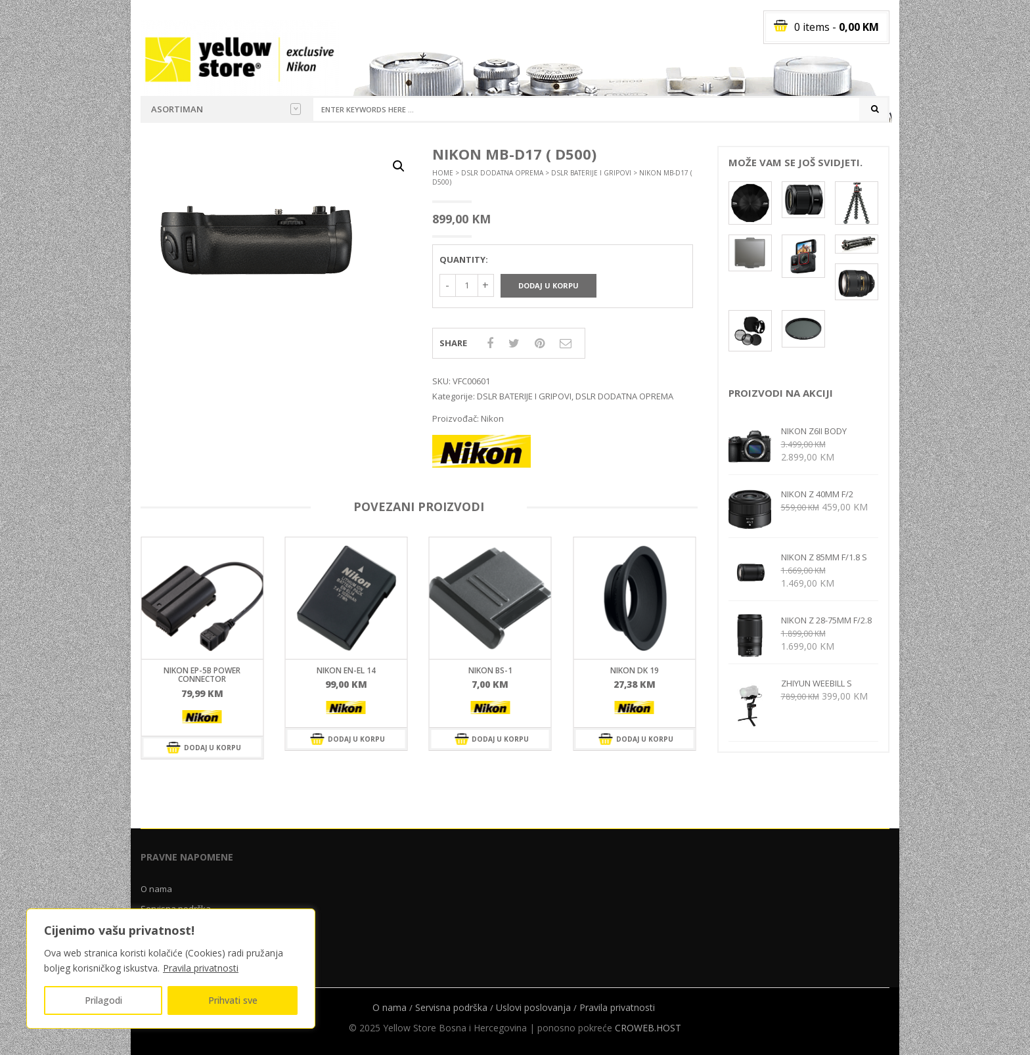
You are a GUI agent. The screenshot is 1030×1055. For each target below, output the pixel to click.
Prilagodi (103, 1000)
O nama (156, 889)
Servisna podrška (451, 1007)
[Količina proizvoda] (466, 285)
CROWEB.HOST (648, 1027)
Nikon (492, 418)
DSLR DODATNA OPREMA (502, 172)
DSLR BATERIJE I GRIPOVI (591, 172)
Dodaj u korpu (548, 285)
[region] (170, 969)
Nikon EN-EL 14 (346, 670)
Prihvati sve (233, 1000)
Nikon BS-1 (490, 670)
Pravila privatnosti (200, 968)
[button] (399, 166)
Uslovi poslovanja (533, 1007)
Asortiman (226, 109)
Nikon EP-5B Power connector (202, 675)
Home (442, 172)
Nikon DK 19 (634, 670)
